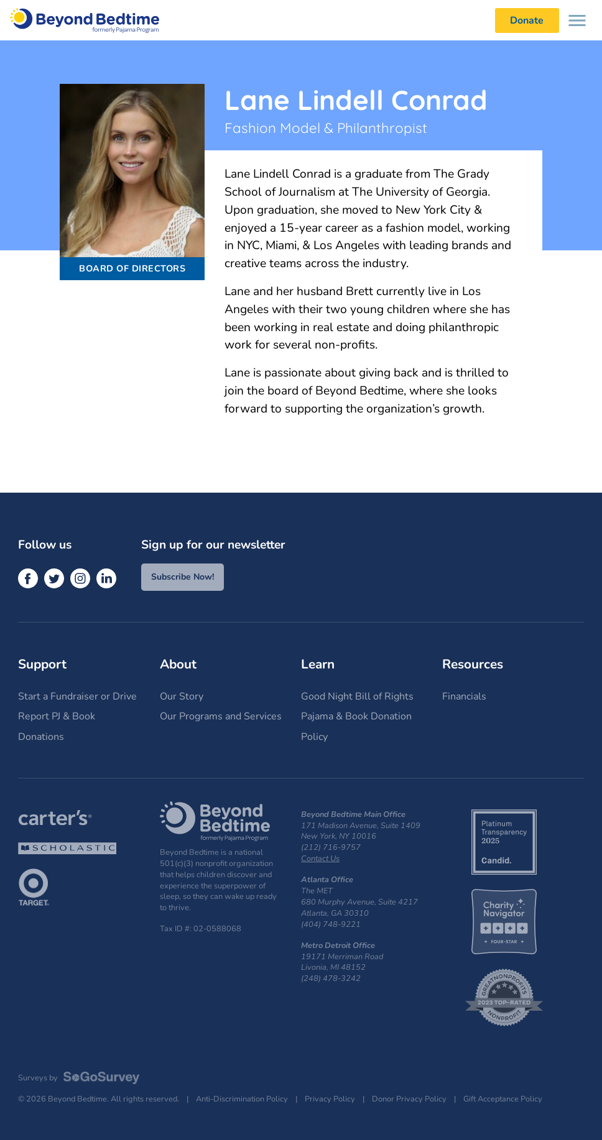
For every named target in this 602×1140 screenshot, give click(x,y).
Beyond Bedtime (84, 20)
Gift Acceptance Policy (502, 1099)
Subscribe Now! (182, 577)
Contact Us (320, 858)
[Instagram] (80, 578)
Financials (464, 696)
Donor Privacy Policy (409, 1099)
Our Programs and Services (221, 716)
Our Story (181, 696)
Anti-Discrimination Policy (242, 1099)
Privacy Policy (330, 1099)
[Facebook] (28, 578)
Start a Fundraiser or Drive (77, 696)
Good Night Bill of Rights (357, 696)
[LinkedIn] (106, 578)
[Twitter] (54, 578)
